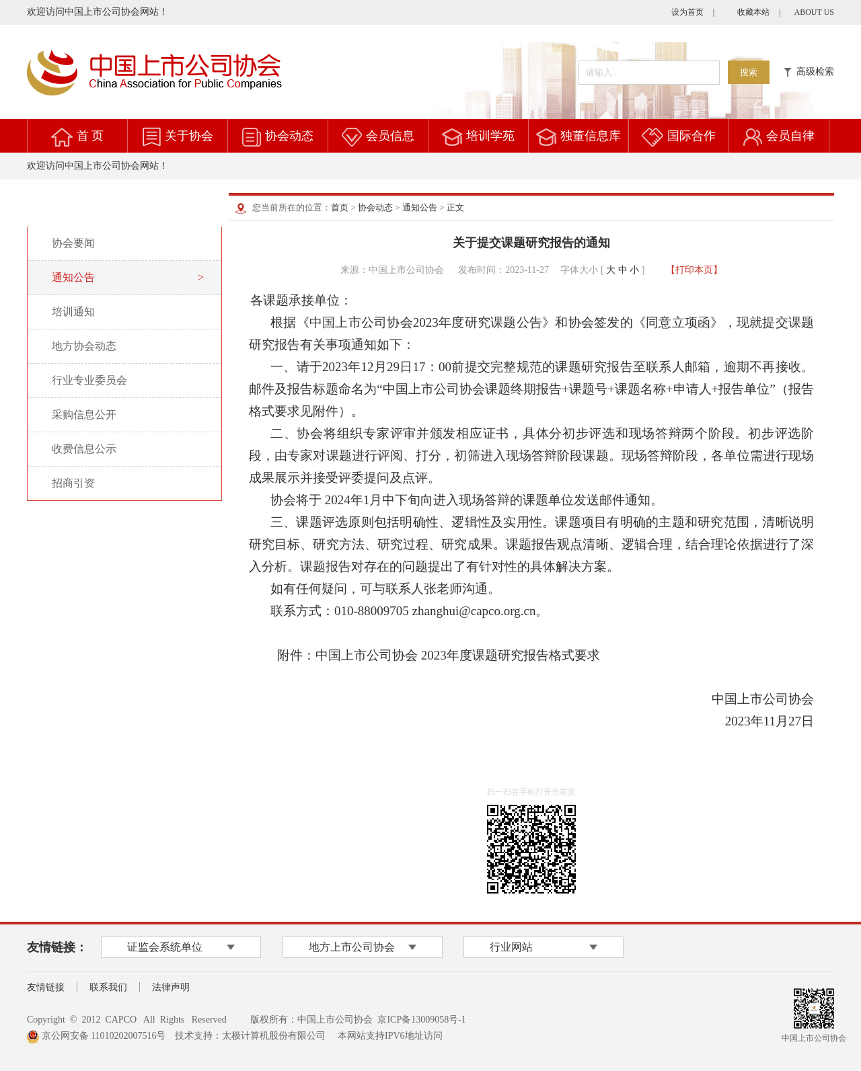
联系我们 (108, 987)
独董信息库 (590, 136)
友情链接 (46, 987)
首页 (339, 207)
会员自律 (790, 136)
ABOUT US (814, 12)
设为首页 (687, 12)
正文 (455, 207)
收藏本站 (753, 12)
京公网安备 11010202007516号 (96, 1036)
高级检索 (809, 72)
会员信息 (390, 136)
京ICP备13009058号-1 (421, 1020)
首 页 (90, 136)
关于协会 (189, 136)
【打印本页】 (694, 270)
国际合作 (691, 136)
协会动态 (289, 136)
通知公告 (419, 207)
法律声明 (171, 987)
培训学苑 (490, 136)
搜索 (748, 72)
